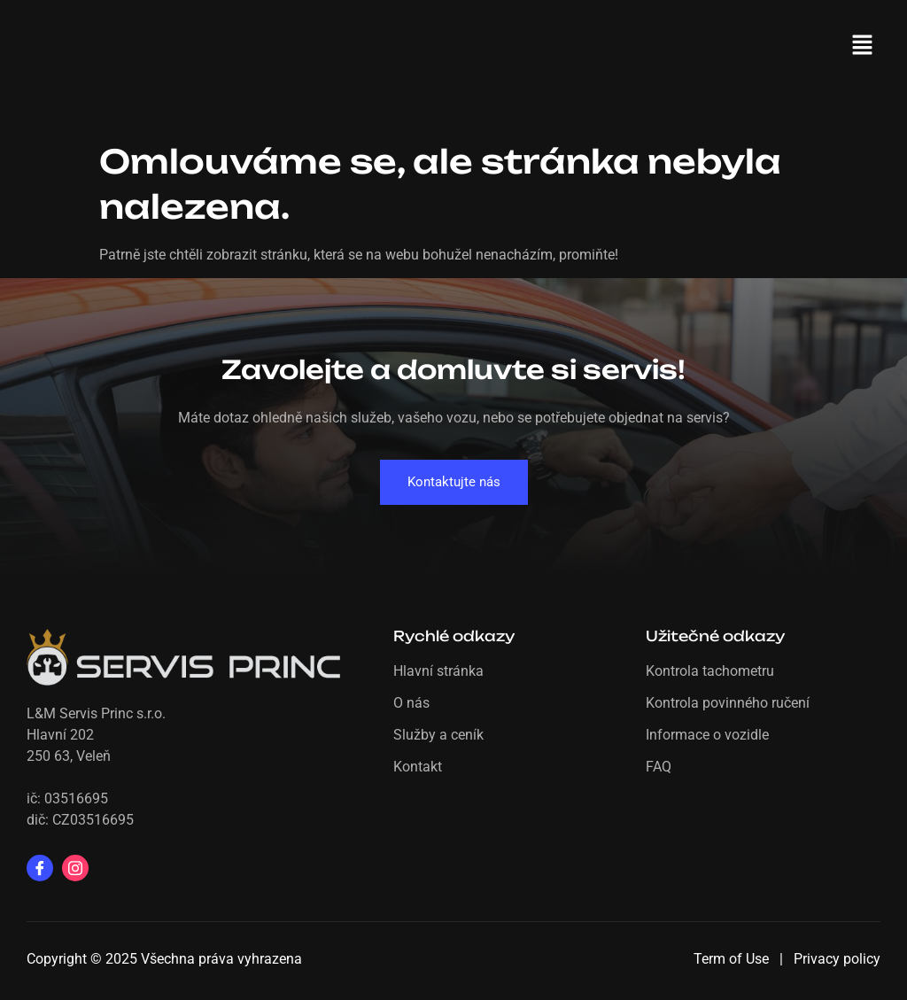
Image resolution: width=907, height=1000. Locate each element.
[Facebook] (40, 868)
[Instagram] (75, 868)
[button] (862, 46)
